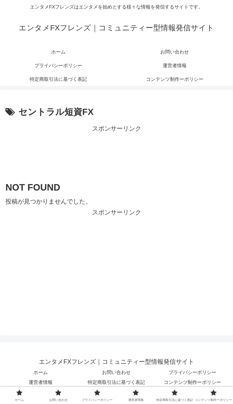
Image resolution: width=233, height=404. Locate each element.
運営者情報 (41, 382)
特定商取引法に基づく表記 (116, 382)
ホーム (40, 372)
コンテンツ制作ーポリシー (192, 382)
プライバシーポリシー (192, 372)
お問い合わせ (116, 372)
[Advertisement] (116, 151)
